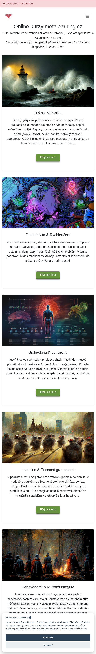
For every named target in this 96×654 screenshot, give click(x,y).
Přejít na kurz (48, 157)
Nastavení (48, 645)
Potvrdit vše (48, 637)
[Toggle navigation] (87, 16)
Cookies (83, 629)
